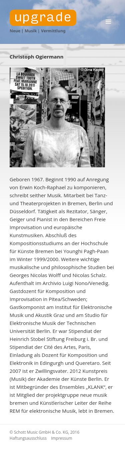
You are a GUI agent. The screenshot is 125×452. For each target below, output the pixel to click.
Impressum (61, 438)
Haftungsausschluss (28, 438)
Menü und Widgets (108, 28)
